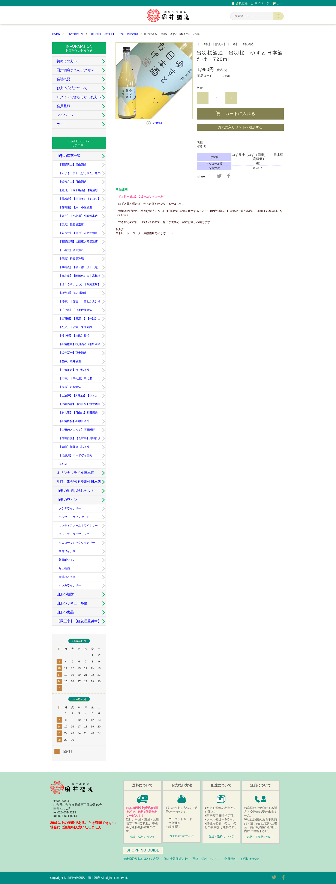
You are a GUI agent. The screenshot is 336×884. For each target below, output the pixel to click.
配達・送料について (142, 836)
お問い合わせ (250, 858)
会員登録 (242, 3)
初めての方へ (67, 61)
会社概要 (63, 79)
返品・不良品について (260, 836)
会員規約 (230, 858)
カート (281, 3)
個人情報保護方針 (176, 858)
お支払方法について (72, 88)
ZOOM (157, 123)
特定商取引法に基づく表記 (141, 858)
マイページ (262, 3)
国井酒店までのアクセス (75, 70)
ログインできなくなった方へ (79, 97)
